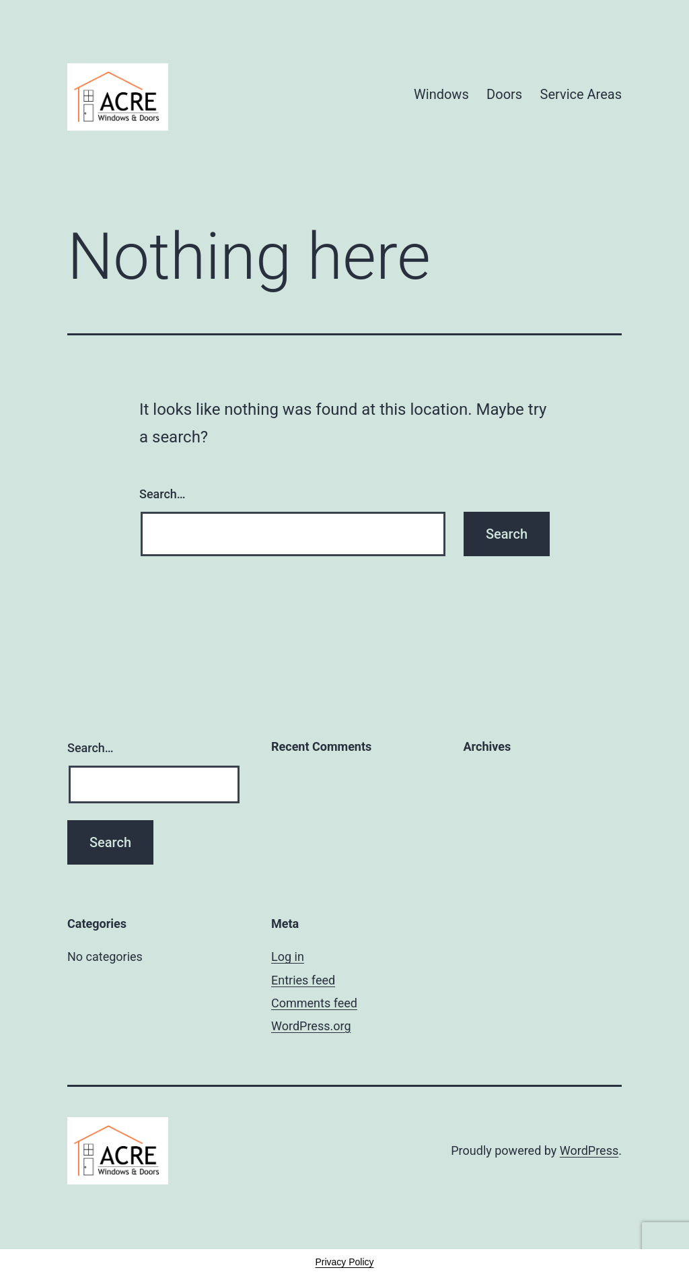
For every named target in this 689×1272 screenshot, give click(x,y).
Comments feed (314, 1003)
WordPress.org (311, 1026)
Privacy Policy (344, 1262)
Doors (504, 94)
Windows (441, 94)
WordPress (589, 1150)
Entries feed (303, 980)
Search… (162, 494)
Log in (287, 956)
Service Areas (581, 94)
